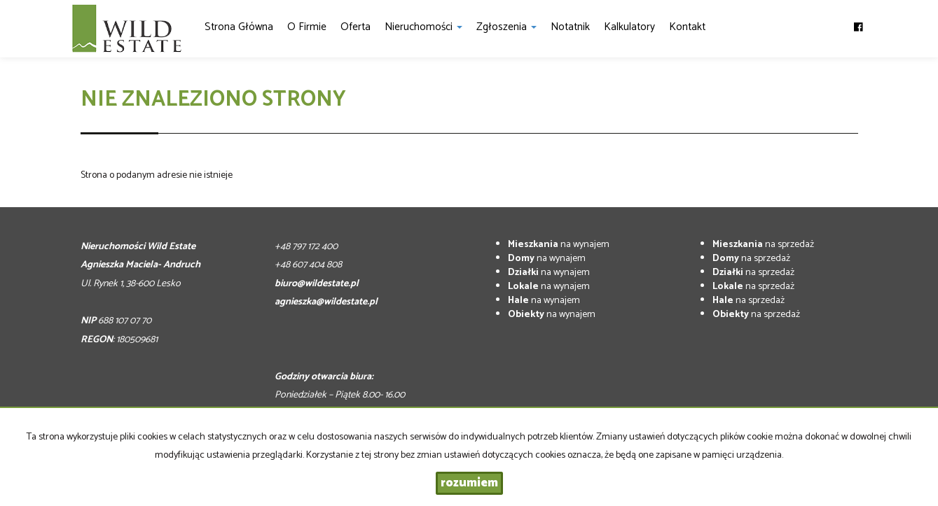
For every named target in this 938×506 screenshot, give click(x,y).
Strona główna (239, 27)
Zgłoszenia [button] (506, 27)
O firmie (306, 27)
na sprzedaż (763, 245)
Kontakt (687, 27)
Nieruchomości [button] (423, 27)
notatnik (570, 27)
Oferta (355, 27)
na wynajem (558, 245)
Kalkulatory (629, 27)
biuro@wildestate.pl (317, 284)
